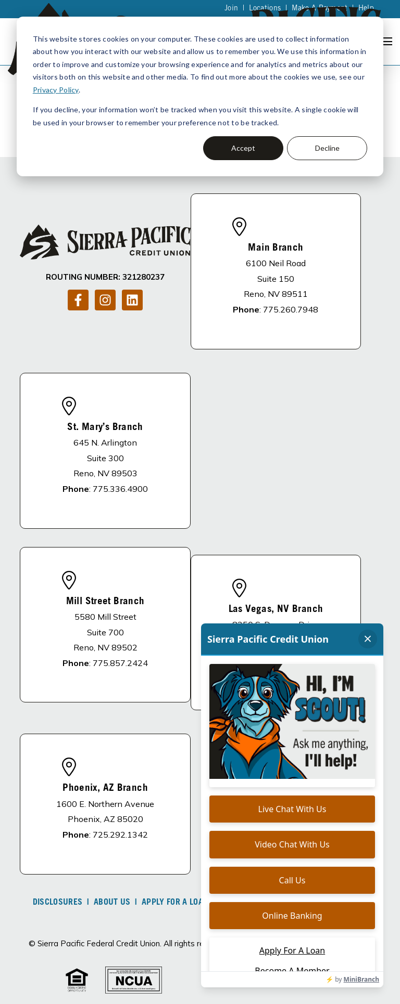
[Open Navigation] (386, 41)
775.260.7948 (290, 309)
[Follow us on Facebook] (78, 300)
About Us (112, 902)
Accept (243, 148)
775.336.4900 (120, 489)
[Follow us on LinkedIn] (132, 300)
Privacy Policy (56, 89)
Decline (327, 148)
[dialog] (200, 96)
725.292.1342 (120, 834)
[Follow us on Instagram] (105, 300)
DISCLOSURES (58, 902)
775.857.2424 (120, 663)
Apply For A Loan (175, 902)
